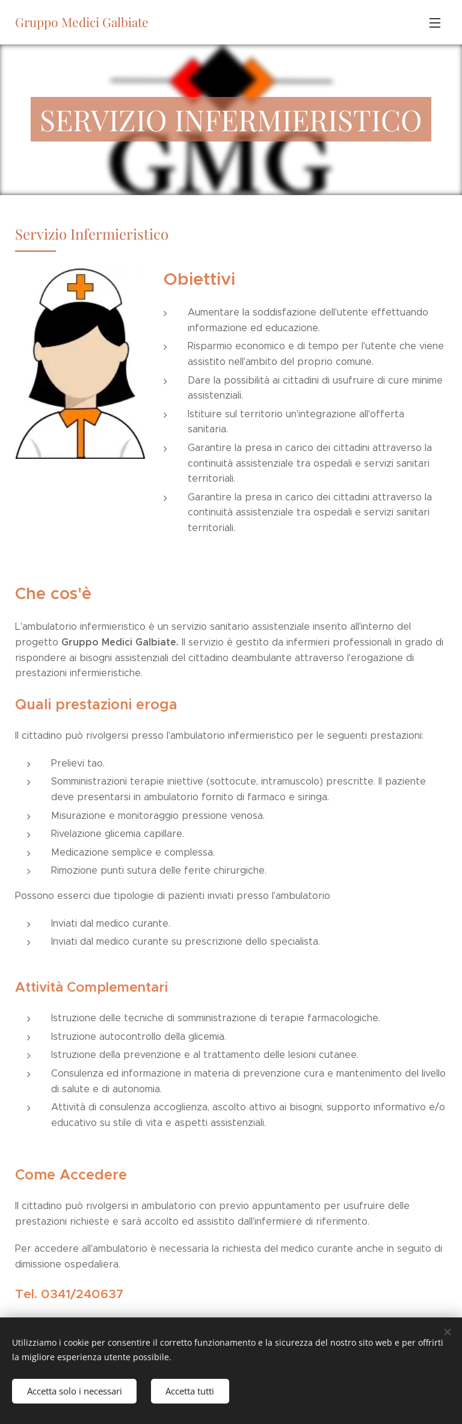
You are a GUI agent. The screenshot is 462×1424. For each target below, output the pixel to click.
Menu (435, 22)
